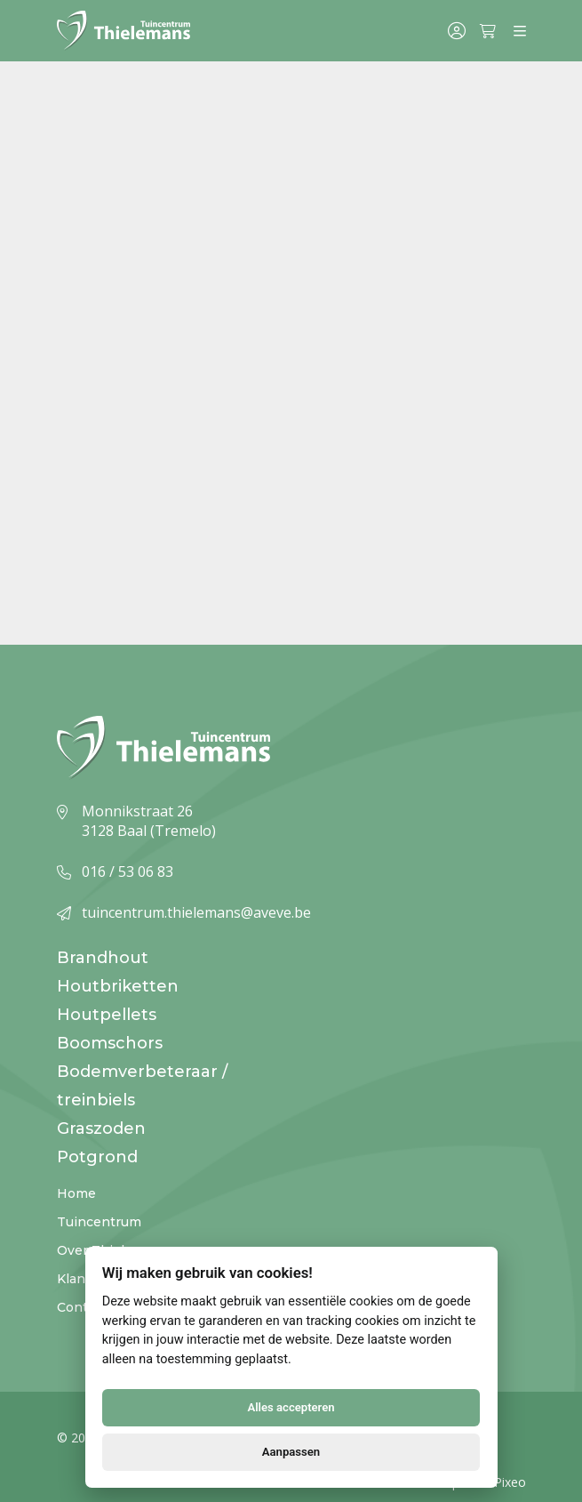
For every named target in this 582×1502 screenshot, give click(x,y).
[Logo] (123, 31)
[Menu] (520, 31)
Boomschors (110, 1043)
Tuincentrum (99, 1222)
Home (76, 1193)
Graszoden (101, 1128)
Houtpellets (106, 1014)
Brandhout (102, 958)
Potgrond (97, 1157)
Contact (82, 1307)
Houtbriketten (118, 986)
